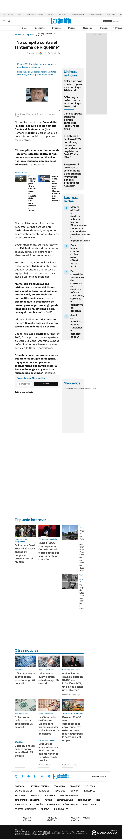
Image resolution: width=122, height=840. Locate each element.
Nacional (20, 795)
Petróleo (51, 15)
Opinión (103, 28)
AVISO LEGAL (90, 804)
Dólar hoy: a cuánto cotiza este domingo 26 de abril (72, 102)
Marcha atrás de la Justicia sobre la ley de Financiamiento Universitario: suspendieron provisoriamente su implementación (80, 223)
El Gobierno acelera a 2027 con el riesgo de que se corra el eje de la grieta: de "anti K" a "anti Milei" (72, 146)
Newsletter (99, 776)
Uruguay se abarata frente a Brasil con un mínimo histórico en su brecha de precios (48, 752)
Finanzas (56, 28)
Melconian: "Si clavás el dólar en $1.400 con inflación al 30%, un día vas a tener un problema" (72, 682)
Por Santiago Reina (69, 765)
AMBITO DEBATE (81, 819)
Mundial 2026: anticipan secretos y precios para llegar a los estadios (36, 65)
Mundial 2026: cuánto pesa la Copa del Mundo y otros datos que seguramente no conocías (48, 551)
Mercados (43, 790)
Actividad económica (35, 15)
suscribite (107, 21)
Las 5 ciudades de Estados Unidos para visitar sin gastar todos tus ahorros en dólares (49, 725)
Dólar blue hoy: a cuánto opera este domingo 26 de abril (73, 85)
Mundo (35, 795)
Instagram (28, 776)
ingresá (116, 21)
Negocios (87, 28)
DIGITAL (28, 819)
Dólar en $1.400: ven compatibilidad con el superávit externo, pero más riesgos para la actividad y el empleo (72, 728)
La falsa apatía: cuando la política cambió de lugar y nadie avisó (73, 121)
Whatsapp (49, 776)
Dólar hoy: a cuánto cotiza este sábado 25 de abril (74, 255)
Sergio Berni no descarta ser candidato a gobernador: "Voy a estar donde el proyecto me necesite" (72, 175)
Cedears (92, 388)
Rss (98, 800)
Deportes (30, 35)
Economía (40, 28)
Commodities (82, 388)
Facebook (22, 776)
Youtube (42, 776)
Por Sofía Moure (44, 765)
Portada (20, 786)
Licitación (62, 15)
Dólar (20, 15)
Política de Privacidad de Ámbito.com (57, 804)
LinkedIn (35, 776)
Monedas (67, 388)
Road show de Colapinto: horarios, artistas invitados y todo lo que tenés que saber (36, 73)
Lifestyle (89, 790)
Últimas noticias (39, 786)
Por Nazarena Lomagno (71, 694)
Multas (45, 809)
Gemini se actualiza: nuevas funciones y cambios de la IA (76, 326)
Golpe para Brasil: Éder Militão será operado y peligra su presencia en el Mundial (25, 553)
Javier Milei (111, 15)
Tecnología (84, 800)
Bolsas (74, 388)
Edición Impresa (69, 795)
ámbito (18, 35)
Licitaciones (61, 809)
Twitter (16, 776)
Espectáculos (65, 800)
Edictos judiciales (25, 809)
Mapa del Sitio (23, 804)
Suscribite (46, 384)
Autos (48, 800)
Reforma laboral (78, 15)
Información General (27, 800)
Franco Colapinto (95, 15)
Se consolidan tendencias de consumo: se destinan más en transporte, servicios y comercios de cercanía (77, 290)
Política (72, 28)
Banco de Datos (23, 790)
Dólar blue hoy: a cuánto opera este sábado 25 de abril (25, 750)
